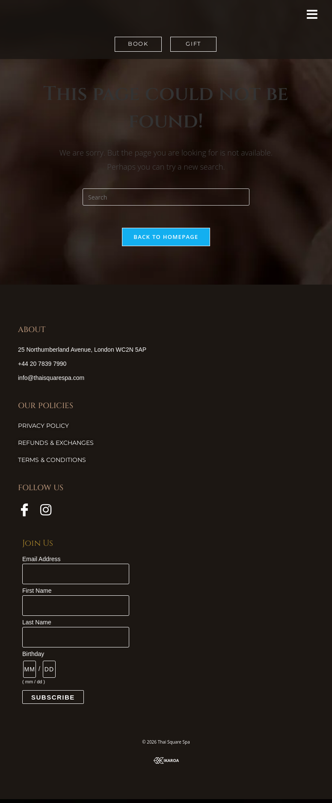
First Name (36, 594)
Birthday (33, 657)
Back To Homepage (165, 240)
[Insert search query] (166, 197)
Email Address (41, 562)
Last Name (36, 626)
